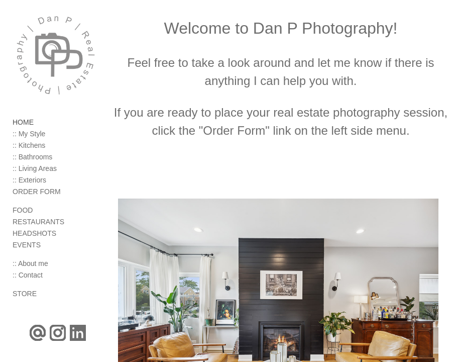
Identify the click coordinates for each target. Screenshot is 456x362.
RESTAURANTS (38, 222)
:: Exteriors (29, 180)
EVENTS (27, 245)
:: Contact (28, 275)
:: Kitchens (29, 145)
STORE (25, 294)
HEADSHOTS (34, 233)
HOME (23, 122)
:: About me (30, 263)
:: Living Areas (35, 168)
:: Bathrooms (32, 157)
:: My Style (29, 134)
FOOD (23, 210)
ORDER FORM (37, 192)
